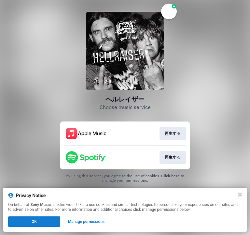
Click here (170, 175)
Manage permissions (86, 221)
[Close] (240, 194)
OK (34, 221)
